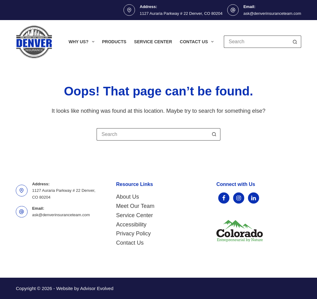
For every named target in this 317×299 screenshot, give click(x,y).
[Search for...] (256, 42)
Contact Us (198, 41)
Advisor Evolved (97, 288)
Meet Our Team (135, 206)
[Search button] (295, 42)
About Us (127, 197)
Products (114, 41)
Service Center (153, 41)
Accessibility (131, 224)
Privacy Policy (133, 233)
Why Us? (82, 41)
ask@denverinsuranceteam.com (272, 13)
